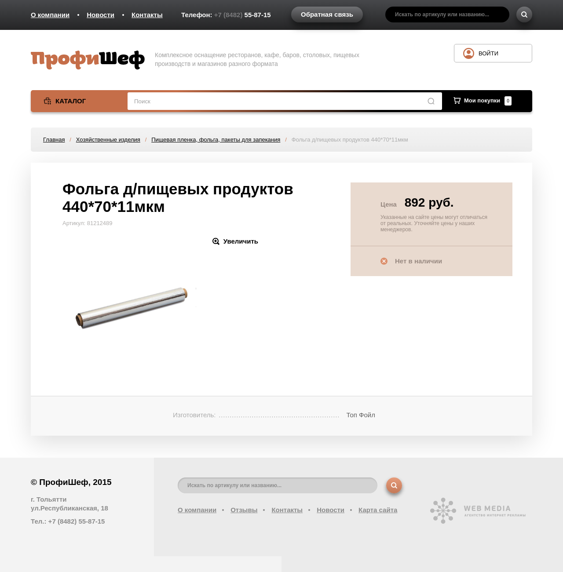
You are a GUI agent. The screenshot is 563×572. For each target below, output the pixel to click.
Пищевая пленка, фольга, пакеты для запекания (215, 139)
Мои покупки (488, 100)
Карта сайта (377, 510)
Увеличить (240, 241)
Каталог (70, 101)
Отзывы (243, 510)
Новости (100, 14)
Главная (54, 139)
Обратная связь (327, 14)
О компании (50, 14)
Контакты (147, 14)
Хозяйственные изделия (108, 139)
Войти (488, 53)
